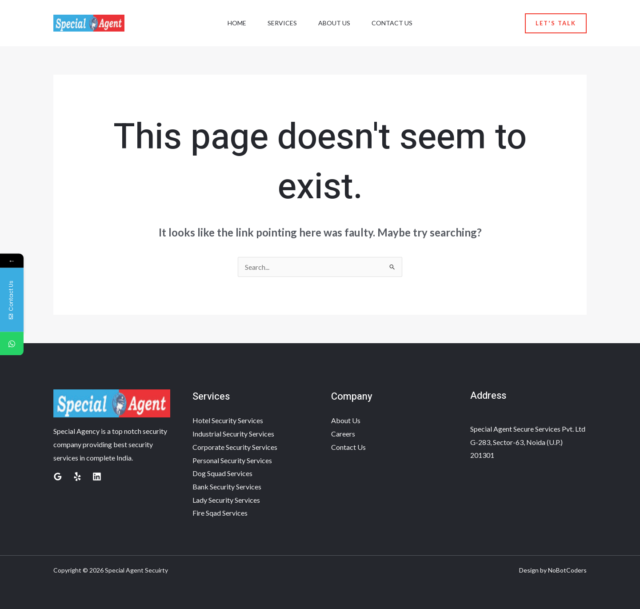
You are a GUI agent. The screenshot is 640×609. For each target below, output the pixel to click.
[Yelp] (77, 476)
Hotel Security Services (227, 420)
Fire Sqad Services (220, 513)
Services (282, 23)
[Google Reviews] (57, 476)
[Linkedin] (96, 476)
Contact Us (392, 23)
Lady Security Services (226, 500)
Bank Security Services (226, 486)
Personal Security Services (232, 460)
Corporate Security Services (234, 447)
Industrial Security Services (233, 433)
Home (237, 23)
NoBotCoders (567, 570)
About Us (334, 23)
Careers (343, 433)
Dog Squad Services (222, 473)
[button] (556, 23)
